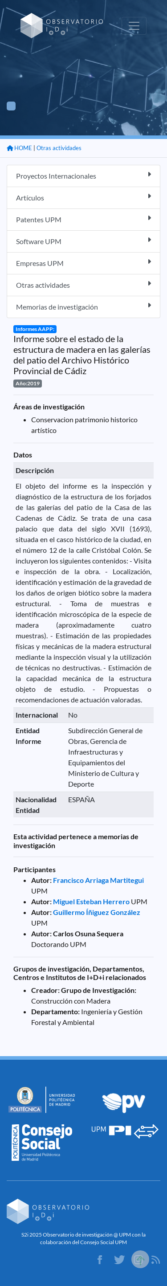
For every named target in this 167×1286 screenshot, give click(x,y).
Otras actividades (59, 147)
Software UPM (83, 240)
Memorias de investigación (83, 306)
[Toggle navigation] (134, 26)
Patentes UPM (83, 219)
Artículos (83, 197)
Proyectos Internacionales (83, 175)
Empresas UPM (83, 262)
